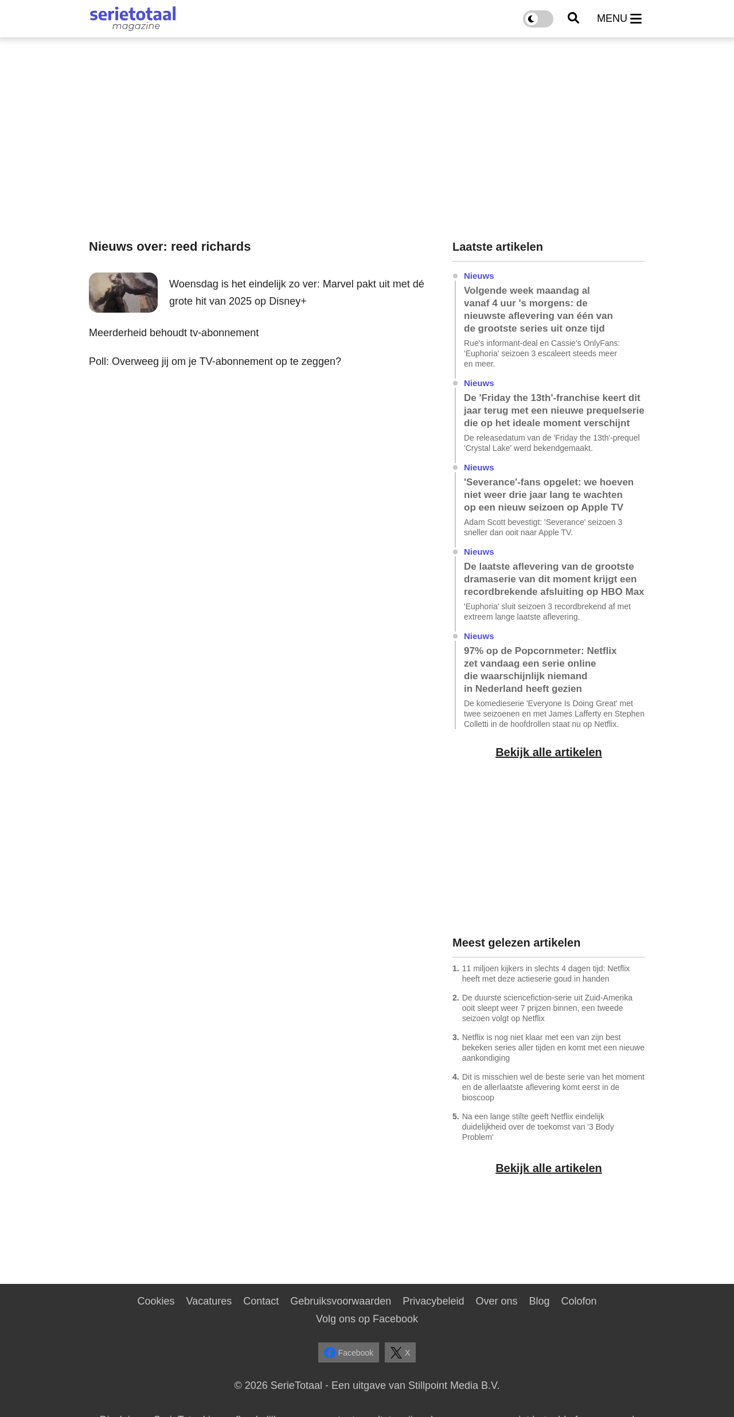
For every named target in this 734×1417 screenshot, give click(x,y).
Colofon (578, 1301)
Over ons (496, 1301)
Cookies (155, 1301)
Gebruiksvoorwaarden (340, 1301)
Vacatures (209, 1301)
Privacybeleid (433, 1301)
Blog (539, 1301)
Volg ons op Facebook (367, 1319)
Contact (261, 1301)
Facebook (348, 1352)
